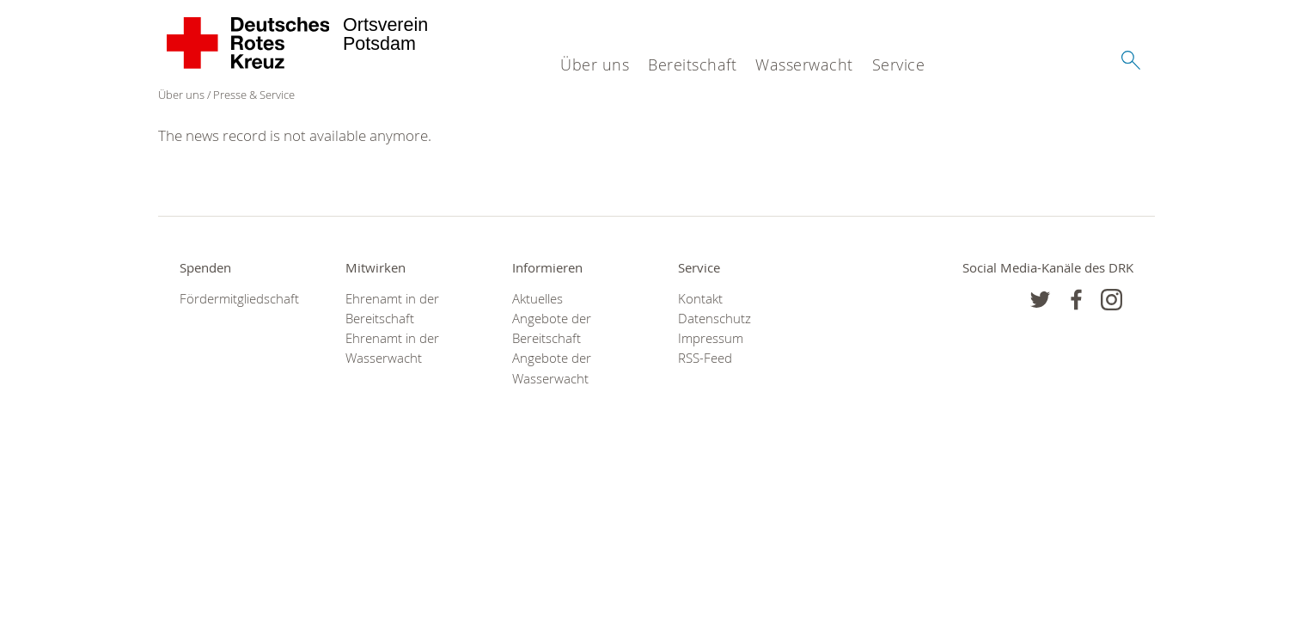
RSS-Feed (705, 358)
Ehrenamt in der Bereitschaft (392, 309)
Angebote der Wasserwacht (551, 368)
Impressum (710, 338)
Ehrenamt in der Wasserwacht (392, 348)
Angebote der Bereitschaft (551, 328)
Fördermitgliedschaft (239, 299)
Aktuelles (537, 299)
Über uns (594, 64)
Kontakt (700, 299)
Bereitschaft (692, 64)
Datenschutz (714, 318)
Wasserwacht (804, 64)
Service (898, 64)
